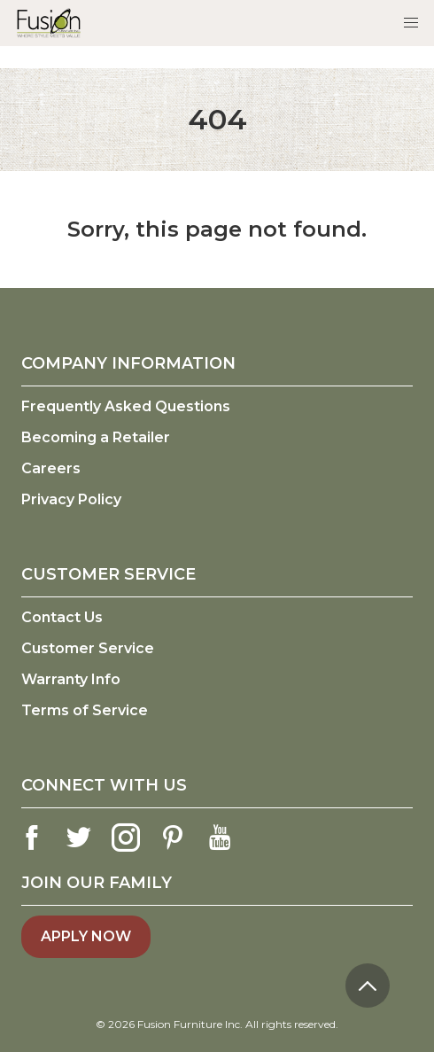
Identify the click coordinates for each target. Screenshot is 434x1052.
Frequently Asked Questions (125, 406)
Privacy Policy (71, 499)
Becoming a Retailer (95, 437)
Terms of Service (84, 710)
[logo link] (48, 22)
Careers (51, 468)
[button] (411, 23)
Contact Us (62, 617)
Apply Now (86, 936)
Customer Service (87, 648)
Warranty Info (70, 679)
